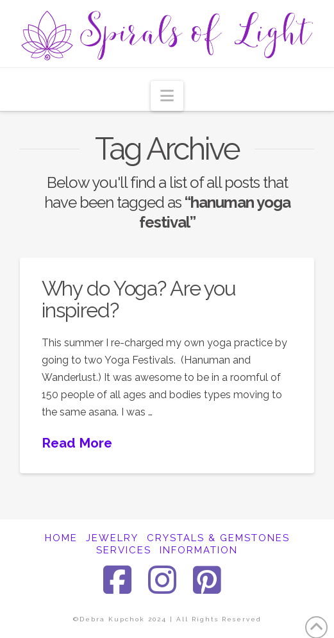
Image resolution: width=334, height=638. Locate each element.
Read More (77, 443)
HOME (61, 538)
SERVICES (123, 550)
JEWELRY (112, 538)
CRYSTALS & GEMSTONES (218, 538)
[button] (167, 96)
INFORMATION (199, 550)
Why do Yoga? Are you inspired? (139, 299)
